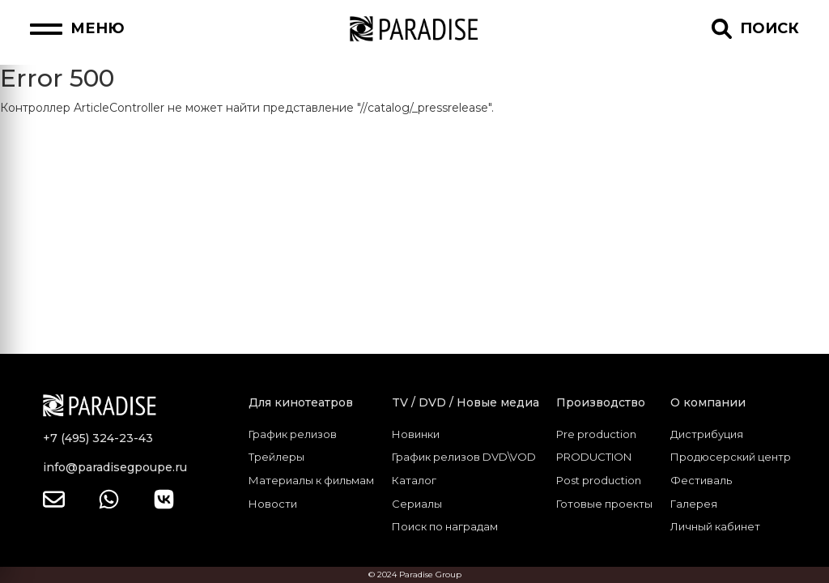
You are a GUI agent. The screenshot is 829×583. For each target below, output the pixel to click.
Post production (598, 480)
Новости (273, 503)
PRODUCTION (593, 456)
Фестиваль (701, 480)
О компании (708, 402)
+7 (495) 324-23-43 (98, 438)
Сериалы (417, 503)
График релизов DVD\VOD (464, 456)
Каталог (414, 480)
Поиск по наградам (445, 526)
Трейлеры (276, 456)
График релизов (293, 434)
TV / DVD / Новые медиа (465, 402)
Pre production (596, 434)
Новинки (416, 434)
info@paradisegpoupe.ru (115, 467)
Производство (600, 402)
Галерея (693, 503)
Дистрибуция (706, 434)
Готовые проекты (604, 503)
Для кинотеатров (301, 402)
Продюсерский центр (730, 456)
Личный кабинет (715, 526)
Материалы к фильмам (311, 480)
